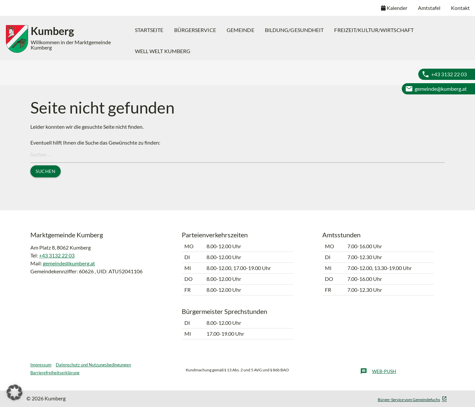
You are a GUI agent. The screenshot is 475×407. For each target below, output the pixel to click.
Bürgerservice (195, 30)
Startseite (149, 30)
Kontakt (460, 8)
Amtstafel (429, 8)
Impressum (40, 364)
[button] (14, 392)
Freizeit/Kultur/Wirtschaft (374, 30)
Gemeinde (240, 30)
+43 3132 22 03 (449, 74)
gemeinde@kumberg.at (441, 88)
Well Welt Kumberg (163, 51)
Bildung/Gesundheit (294, 30)
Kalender (394, 8)
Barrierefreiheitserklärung (54, 372)
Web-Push (378, 371)
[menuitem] (149, 30)
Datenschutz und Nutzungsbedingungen (93, 364)
